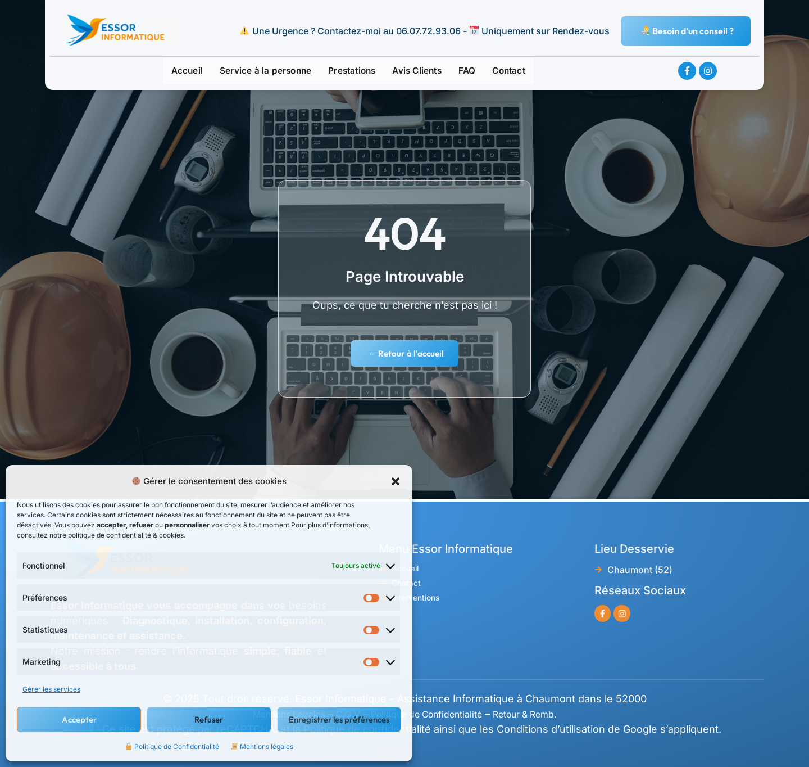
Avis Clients (422, 71)
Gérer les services (51, 689)
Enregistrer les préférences (339, 719)
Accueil (174, 71)
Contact (520, 71)
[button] (395, 481)
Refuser (208, 719)
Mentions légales (262, 746)
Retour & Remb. (541, 714)
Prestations (352, 71)
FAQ (476, 71)
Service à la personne (258, 71)
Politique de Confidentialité (172, 746)
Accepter (79, 719)
